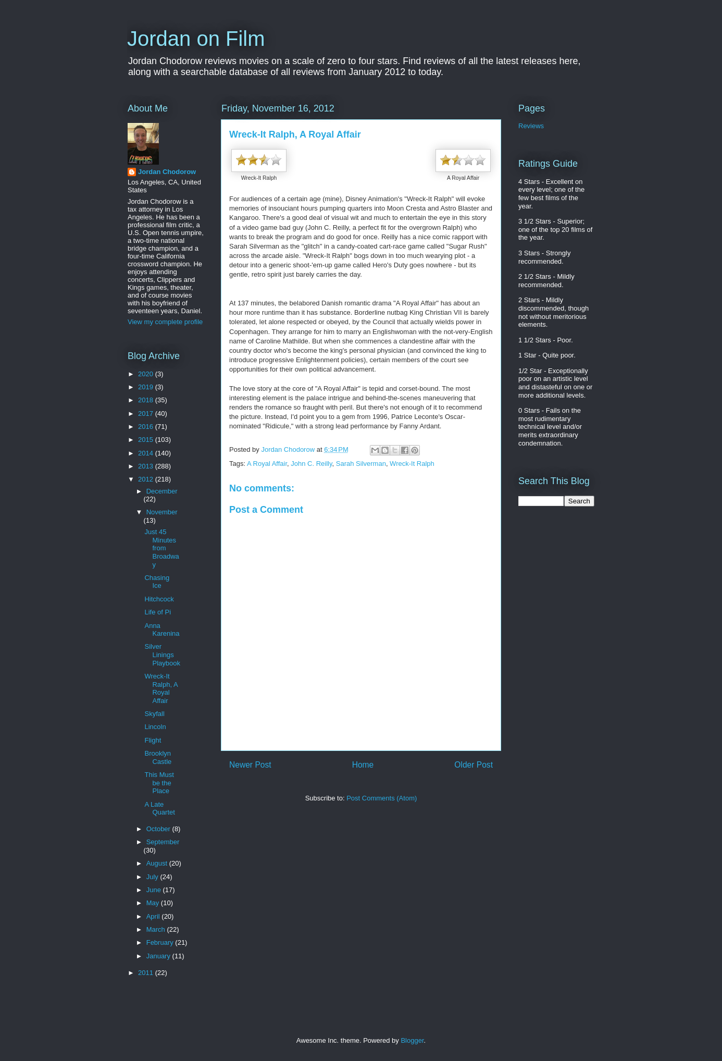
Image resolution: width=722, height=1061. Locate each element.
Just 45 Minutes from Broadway (161, 548)
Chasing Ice (156, 582)
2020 (146, 374)
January (159, 956)
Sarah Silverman (361, 463)
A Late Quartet (159, 808)
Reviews (531, 126)
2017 (146, 413)
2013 (146, 466)
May (153, 903)
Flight (152, 740)
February (161, 942)
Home (363, 764)
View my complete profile (165, 322)
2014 (146, 453)
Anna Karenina (161, 630)
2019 (146, 387)
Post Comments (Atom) (381, 798)
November (162, 512)
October (159, 829)
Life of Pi (157, 612)
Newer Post (250, 764)
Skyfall (154, 714)
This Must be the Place (158, 783)
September (163, 842)
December (162, 491)
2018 (146, 400)
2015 (146, 439)
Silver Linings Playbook (162, 655)
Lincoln (155, 727)
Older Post (473, 764)
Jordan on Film (196, 38)
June (154, 890)
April (154, 916)
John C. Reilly (311, 463)
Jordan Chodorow (167, 172)
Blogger (412, 1040)
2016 (146, 426)
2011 (146, 973)
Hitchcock (158, 599)
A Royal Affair (267, 463)
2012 (146, 479)
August (157, 863)
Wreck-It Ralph (412, 463)
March (156, 929)
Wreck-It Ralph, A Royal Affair (160, 688)
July (153, 877)
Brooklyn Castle (157, 757)
